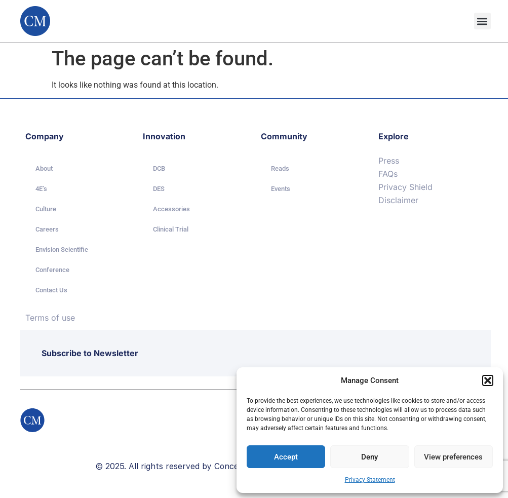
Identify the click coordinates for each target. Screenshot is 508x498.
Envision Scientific (61, 249)
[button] (488, 380)
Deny (369, 457)
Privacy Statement (370, 479)
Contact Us (51, 290)
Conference (52, 270)
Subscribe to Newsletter (90, 353)
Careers (47, 229)
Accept (286, 457)
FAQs (388, 174)
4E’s (41, 189)
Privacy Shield (405, 187)
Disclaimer (398, 200)
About (44, 168)
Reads (280, 168)
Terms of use (50, 318)
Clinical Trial (170, 229)
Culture (45, 209)
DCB (159, 168)
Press (388, 161)
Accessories (171, 209)
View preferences (453, 457)
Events (280, 189)
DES (159, 189)
